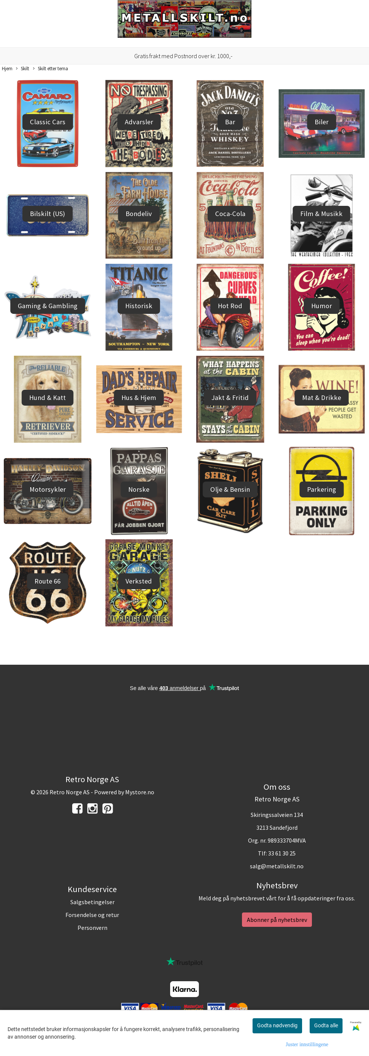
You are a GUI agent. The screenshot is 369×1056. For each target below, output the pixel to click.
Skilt (22, 68)
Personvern (92, 927)
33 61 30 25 (282, 853)
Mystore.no (139, 792)
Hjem (7, 68)
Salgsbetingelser (92, 902)
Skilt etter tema (50, 68)
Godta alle (326, 1025)
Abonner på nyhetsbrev (277, 919)
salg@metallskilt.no (277, 866)
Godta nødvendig (277, 1025)
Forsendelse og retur (92, 915)
